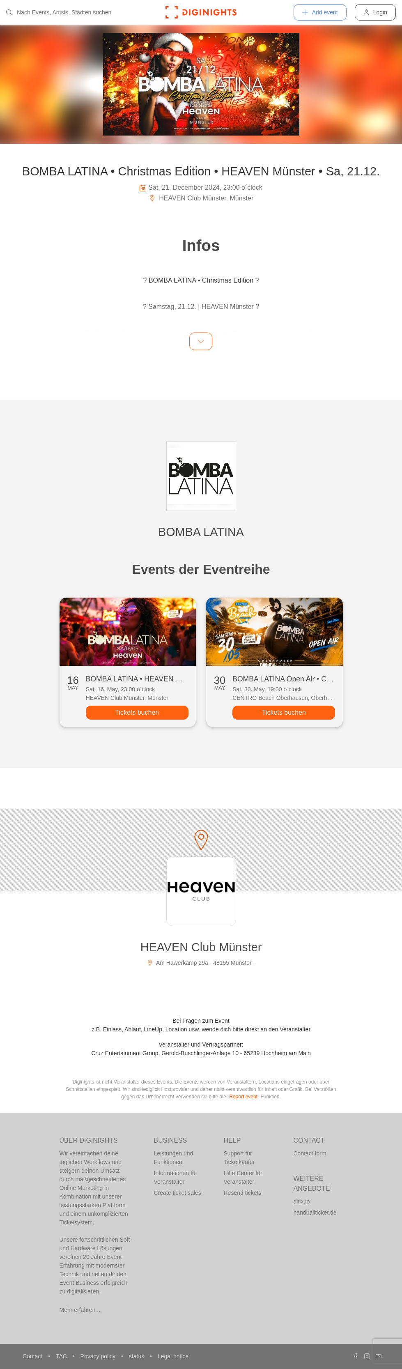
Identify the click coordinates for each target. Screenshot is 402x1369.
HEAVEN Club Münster (201, 947)
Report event (243, 1097)
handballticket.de (315, 1212)
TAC (62, 1356)
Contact (33, 1356)
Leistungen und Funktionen (173, 1157)
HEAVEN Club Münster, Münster (201, 198)
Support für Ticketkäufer (239, 1157)
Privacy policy (98, 1356)
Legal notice (173, 1356)
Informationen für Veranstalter (176, 1177)
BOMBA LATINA (201, 531)
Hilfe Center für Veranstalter (243, 1177)
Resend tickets (243, 1193)
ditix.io (302, 1201)
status (137, 1356)
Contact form (310, 1153)
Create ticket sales (177, 1193)
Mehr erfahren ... (81, 1310)
